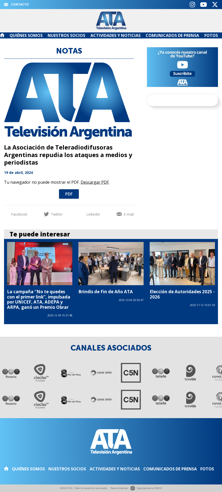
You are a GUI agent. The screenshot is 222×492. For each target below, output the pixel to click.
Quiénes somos (26, 35)
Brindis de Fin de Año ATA (105, 291)
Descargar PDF (95, 182)
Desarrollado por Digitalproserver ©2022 (136, 488)
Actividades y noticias (115, 35)
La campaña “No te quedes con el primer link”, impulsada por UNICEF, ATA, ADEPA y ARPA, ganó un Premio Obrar (38, 299)
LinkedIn (89, 214)
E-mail (125, 214)
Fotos (211, 35)
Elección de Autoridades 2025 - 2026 (182, 294)
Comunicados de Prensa (172, 35)
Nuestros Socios (66, 35)
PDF (69, 194)
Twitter (53, 214)
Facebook (15, 214)
